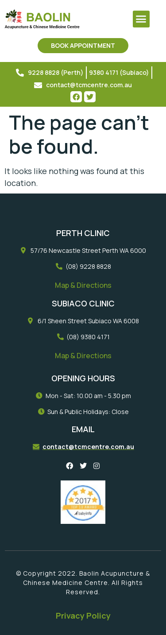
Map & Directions (83, 285)
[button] (141, 19)
